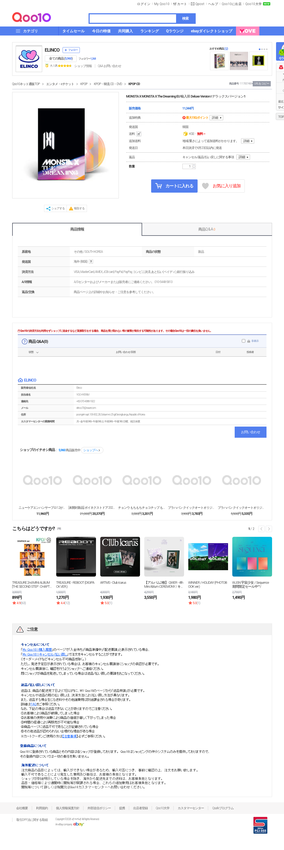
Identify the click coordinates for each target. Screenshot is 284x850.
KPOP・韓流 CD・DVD (108, 84)
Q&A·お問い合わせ (109, 66)
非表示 (255, 340)
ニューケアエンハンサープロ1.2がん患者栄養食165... (42, 508)
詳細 (215, 117)
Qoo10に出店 (232, 4)
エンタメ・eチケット (60, 84)
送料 (135, 134)
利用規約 (42, 808)
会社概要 (22, 808)
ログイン (143, 4)
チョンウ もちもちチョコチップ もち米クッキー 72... (142, 508)
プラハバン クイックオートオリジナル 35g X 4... (192, 508)
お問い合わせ (250, 432)
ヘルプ (213, 4)
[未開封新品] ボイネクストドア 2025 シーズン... (92, 508)
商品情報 (77, 229)
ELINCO (52, 50)
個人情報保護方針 (67, 808)
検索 (185, 18)
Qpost (199, 4)
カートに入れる (174, 185)
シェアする (58, 208)
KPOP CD (134, 84)
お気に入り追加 (221, 186)
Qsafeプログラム (223, 808)
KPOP (83, 84)
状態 (31, 352)
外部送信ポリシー (99, 808)
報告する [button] (79, 208)
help (91, 261)
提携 (122, 808)
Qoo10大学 (253, 4)
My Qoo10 (161, 4)
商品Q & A (206, 229)
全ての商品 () (61, 58)
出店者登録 (140, 808)
